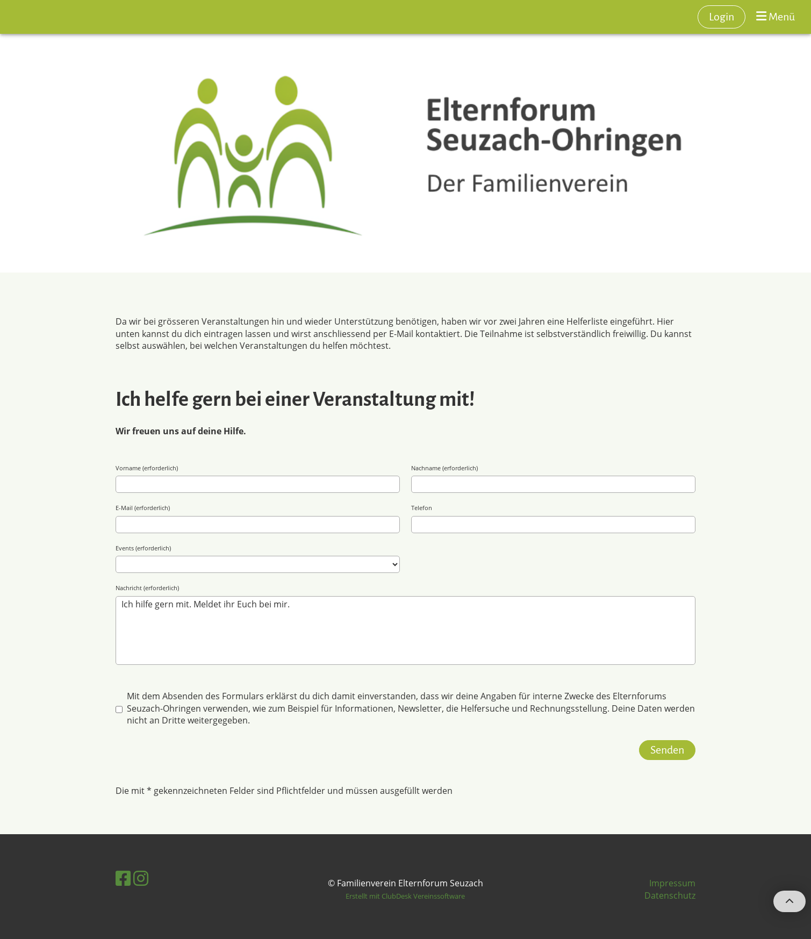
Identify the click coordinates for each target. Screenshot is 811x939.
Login (721, 17)
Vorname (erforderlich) (147, 468)
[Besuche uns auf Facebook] (123, 878)
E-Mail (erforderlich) (143, 508)
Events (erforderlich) (143, 548)
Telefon (421, 508)
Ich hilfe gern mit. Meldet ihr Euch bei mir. (406, 630)
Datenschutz (669, 895)
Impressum (672, 883)
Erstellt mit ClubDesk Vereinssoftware (405, 896)
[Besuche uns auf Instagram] (140, 878)
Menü (775, 16)
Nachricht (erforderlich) (147, 588)
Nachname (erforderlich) (444, 468)
